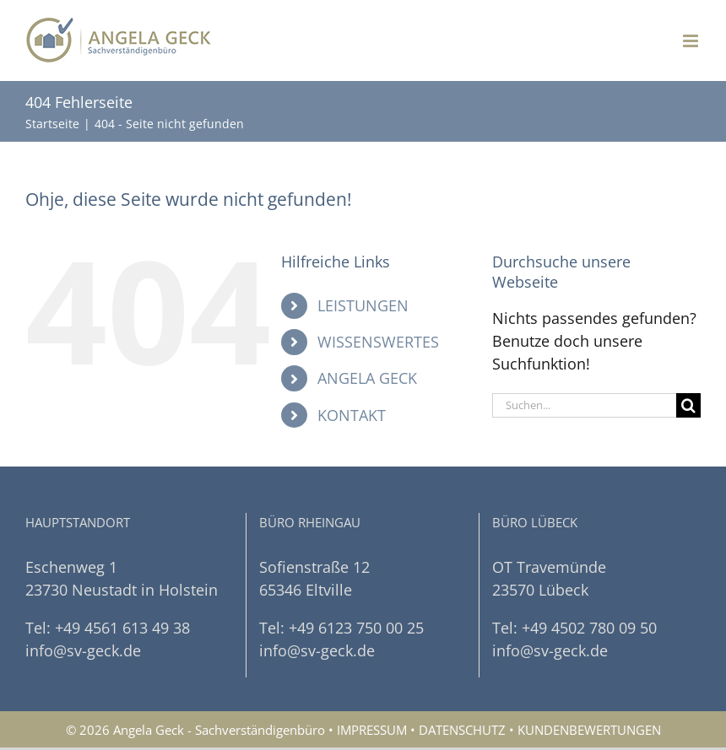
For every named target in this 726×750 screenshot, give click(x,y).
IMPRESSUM (372, 729)
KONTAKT (351, 415)
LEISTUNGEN (363, 305)
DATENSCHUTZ (462, 729)
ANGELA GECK (367, 378)
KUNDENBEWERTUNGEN (589, 729)
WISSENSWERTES (378, 342)
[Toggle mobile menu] (692, 41)
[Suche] (688, 405)
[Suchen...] (584, 405)
